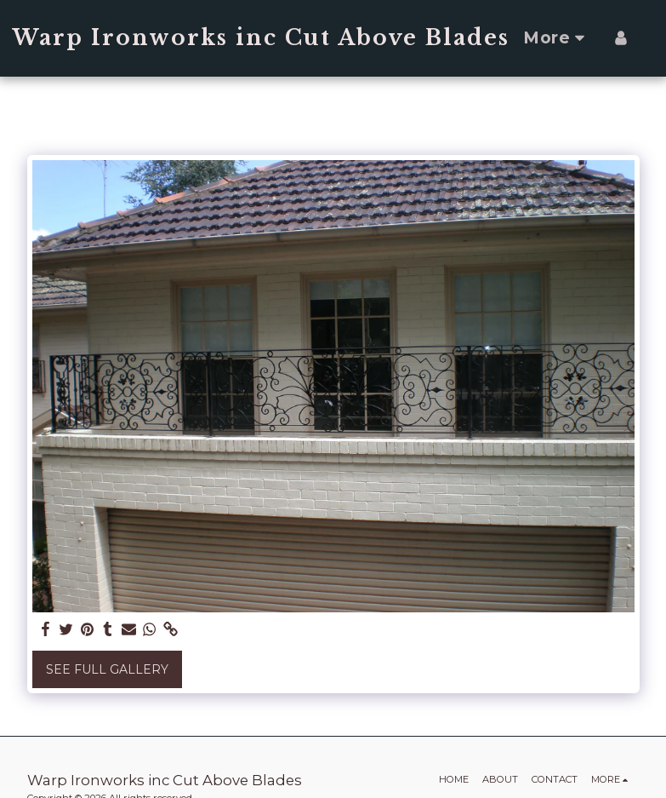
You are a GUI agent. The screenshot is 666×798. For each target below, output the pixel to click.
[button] (651, 38)
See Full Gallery (107, 669)
